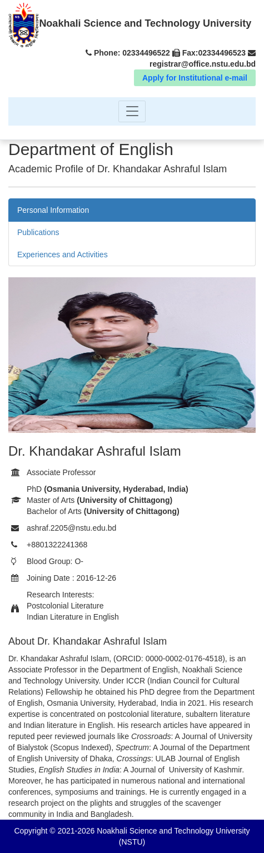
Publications (38, 232)
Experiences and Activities (62, 254)
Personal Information (53, 210)
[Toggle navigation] (132, 111)
